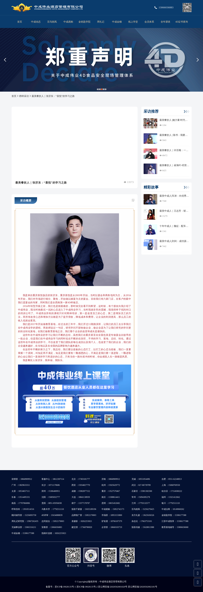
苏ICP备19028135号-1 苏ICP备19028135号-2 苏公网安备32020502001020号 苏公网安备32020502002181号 (106, 587)
